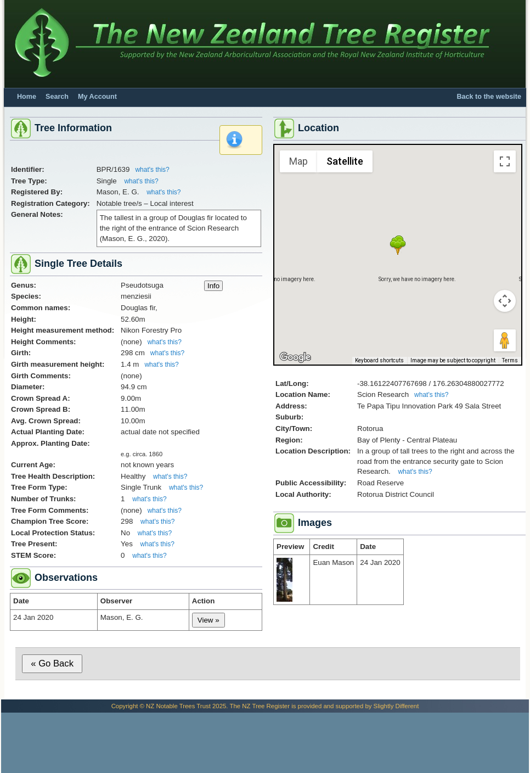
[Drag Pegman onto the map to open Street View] (505, 340)
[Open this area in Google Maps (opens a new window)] (295, 357)
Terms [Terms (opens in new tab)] (510, 360)
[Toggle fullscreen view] (505, 161)
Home (26, 96)
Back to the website (488, 96)
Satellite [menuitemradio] (344, 161)
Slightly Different (396, 706)
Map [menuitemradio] (298, 161)
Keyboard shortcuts (379, 360)
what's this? (152, 169)
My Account (97, 96)
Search (57, 96)
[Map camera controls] (505, 301)
